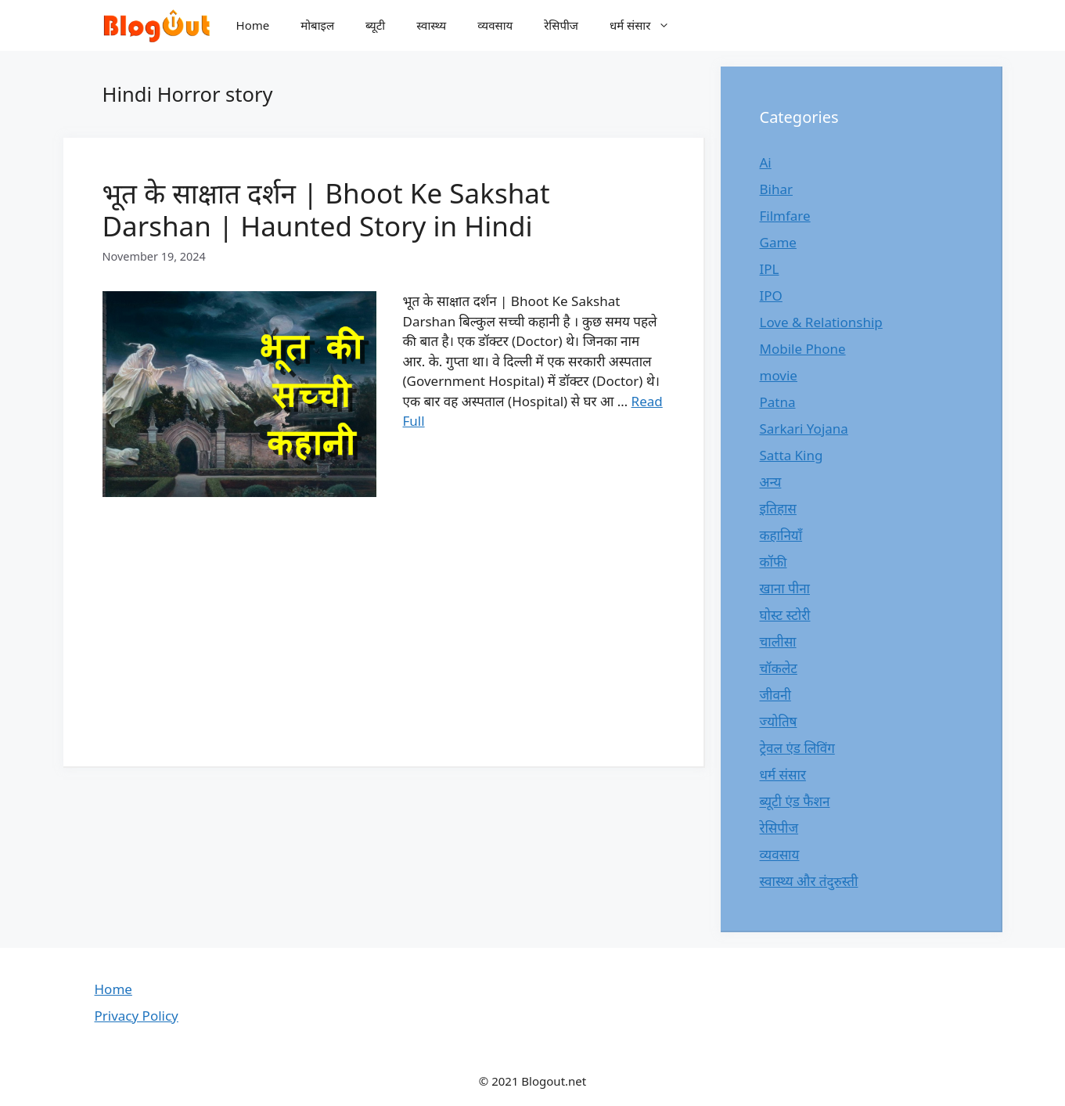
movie (778, 375)
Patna (778, 402)
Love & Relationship (821, 322)
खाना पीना (785, 588)
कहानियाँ (781, 535)
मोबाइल (317, 25)
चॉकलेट (778, 668)
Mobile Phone (803, 349)
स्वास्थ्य (431, 25)
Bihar (776, 189)
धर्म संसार (647, 25)
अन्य (771, 482)
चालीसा (778, 641)
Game (778, 242)
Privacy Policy (136, 1016)
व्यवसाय (495, 25)
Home (253, 25)
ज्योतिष (778, 721)
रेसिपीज (561, 25)
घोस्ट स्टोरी (785, 615)
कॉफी (773, 562)
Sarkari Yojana (804, 429)
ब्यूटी (375, 25)
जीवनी (775, 695)
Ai (766, 162)
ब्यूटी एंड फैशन (795, 801)
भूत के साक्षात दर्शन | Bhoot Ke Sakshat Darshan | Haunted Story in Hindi (326, 209)
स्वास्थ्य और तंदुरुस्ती (809, 881)
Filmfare (785, 216)
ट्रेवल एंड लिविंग (797, 748)
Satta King (791, 455)
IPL (769, 269)
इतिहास (778, 508)
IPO (771, 295)
